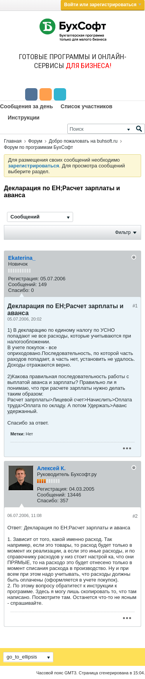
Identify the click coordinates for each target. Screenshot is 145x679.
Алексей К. (51, 468)
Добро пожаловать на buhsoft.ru (83, 141)
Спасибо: (19, 290)
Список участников (87, 106)
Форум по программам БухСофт (38, 147)
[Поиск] (106, 129)
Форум (35, 141)
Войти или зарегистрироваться (102, 4)
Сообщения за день (26, 106)
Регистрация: (23, 278)
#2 (135, 516)
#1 (135, 306)
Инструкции (23, 117)
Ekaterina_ (22, 258)
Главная (13, 141)
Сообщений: (22, 284)
